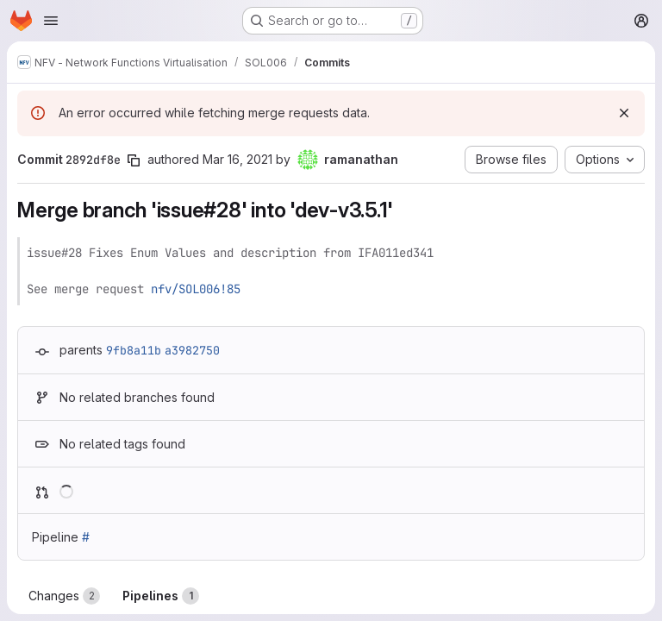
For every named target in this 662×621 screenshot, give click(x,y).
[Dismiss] (624, 113)
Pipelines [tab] (160, 596)
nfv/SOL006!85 (195, 289)
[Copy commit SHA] (133, 160)
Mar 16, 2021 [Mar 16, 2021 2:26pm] (237, 159)
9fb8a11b (133, 350)
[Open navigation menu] (51, 20)
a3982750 (192, 350)
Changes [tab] (64, 596)
